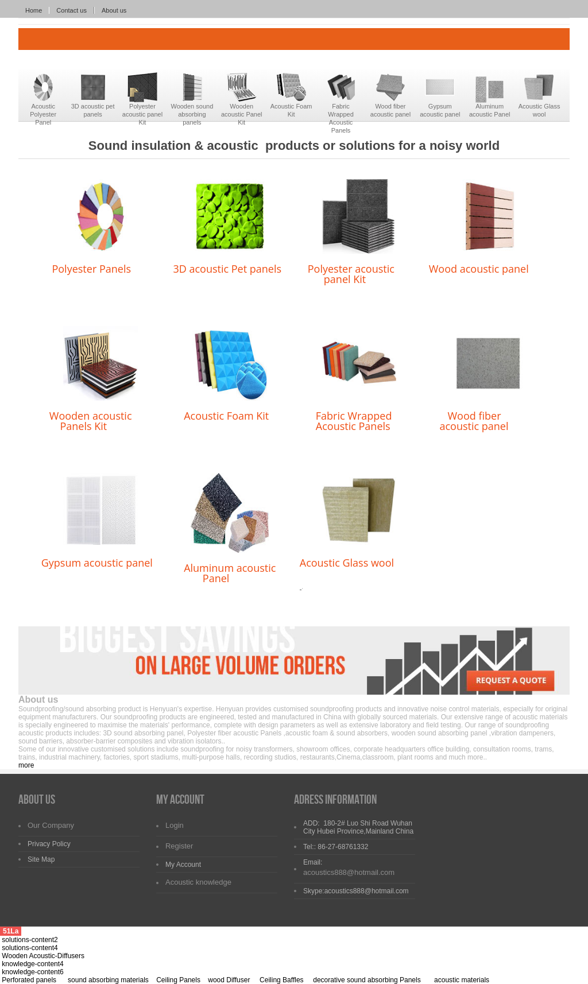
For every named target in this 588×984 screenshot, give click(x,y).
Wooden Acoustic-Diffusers (43, 956)
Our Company (51, 825)
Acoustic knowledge (198, 882)
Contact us (71, 10)
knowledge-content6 (32, 972)
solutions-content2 (29, 940)
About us (114, 10)
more (26, 765)
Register (179, 846)
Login (174, 825)
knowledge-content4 (32, 964)
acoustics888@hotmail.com (348, 872)
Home (33, 10)
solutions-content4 (29, 948)
